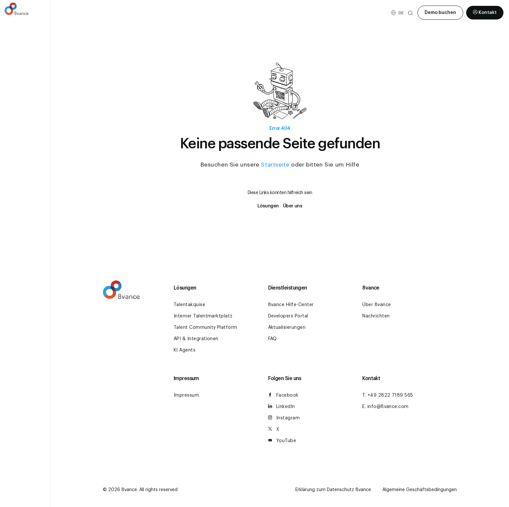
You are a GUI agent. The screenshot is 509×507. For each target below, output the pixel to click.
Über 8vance (376, 305)
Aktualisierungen (287, 327)
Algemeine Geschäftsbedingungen (419, 490)
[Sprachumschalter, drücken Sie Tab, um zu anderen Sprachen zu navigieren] (401, 13)
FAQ (272, 339)
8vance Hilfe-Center (291, 305)
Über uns (292, 206)
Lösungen (268, 206)
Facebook (283, 395)
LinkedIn (281, 407)
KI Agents (184, 350)
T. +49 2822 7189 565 (387, 395)
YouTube (282, 441)
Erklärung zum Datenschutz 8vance (333, 490)
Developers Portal (288, 316)
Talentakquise (189, 305)
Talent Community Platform (205, 327)
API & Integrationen (196, 339)
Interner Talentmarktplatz (203, 316)
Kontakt (485, 13)
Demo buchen (440, 12)
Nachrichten (376, 316)
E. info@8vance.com (385, 406)
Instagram (284, 418)
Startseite (275, 164)
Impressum (186, 395)
